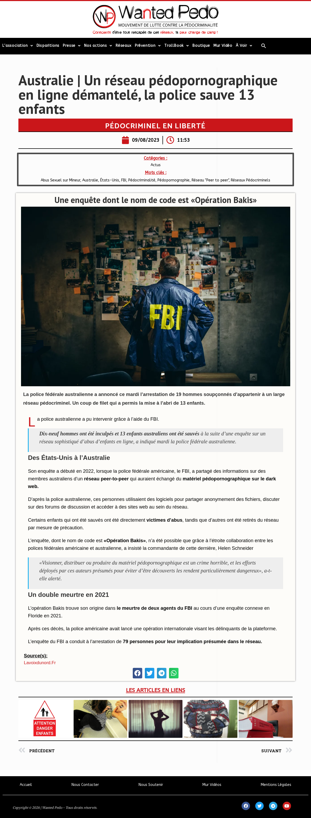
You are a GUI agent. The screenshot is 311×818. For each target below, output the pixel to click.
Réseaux (123, 45)
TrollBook (176, 45)
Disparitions (48, 45)
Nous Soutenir (151, 785)
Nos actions (98, 45)
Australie (90, 180)
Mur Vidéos (211, 785)
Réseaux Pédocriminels (250, 180)
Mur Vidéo (222, 45)
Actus (156, 165)
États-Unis (109, 180)
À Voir (244, 45)
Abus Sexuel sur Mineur (60, 180)
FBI (123, 180)
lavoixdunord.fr (40, 662)
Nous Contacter (85, 785)
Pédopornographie (173, 180)
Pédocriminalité (141, 180)
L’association (17, 45)
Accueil (26, 785)
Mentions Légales (276, 785)
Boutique (201, 45)
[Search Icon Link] (264, 45)
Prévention (148, 45)
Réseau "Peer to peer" (210, 180)
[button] (137, 673)
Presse (72, 45)
